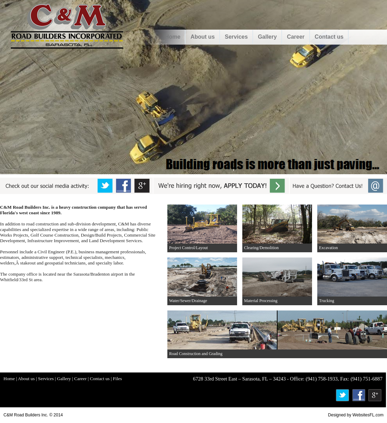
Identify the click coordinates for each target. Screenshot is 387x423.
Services (236, 37)
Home (172, 37)
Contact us (329, 37)
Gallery (267, 37)
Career (296, 37)
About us (202, 37)
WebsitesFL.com (368, 415)
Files (117, 378)
